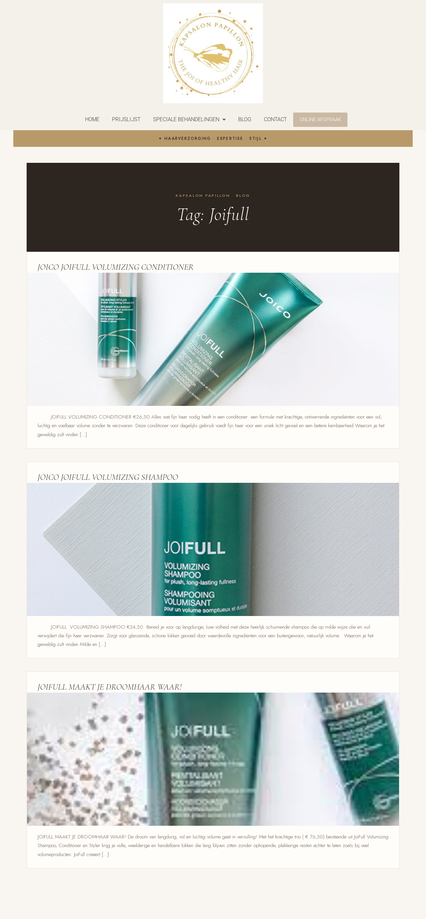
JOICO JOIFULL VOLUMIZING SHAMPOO (108, 477)
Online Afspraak (320, 120)
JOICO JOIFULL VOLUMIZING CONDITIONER (116, 267)
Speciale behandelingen (189, 119)
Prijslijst (126, 119)
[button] (189, 119)
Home (92, 119)
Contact (275, 119)
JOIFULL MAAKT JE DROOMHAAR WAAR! (110, 687)
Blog (244, 119)
